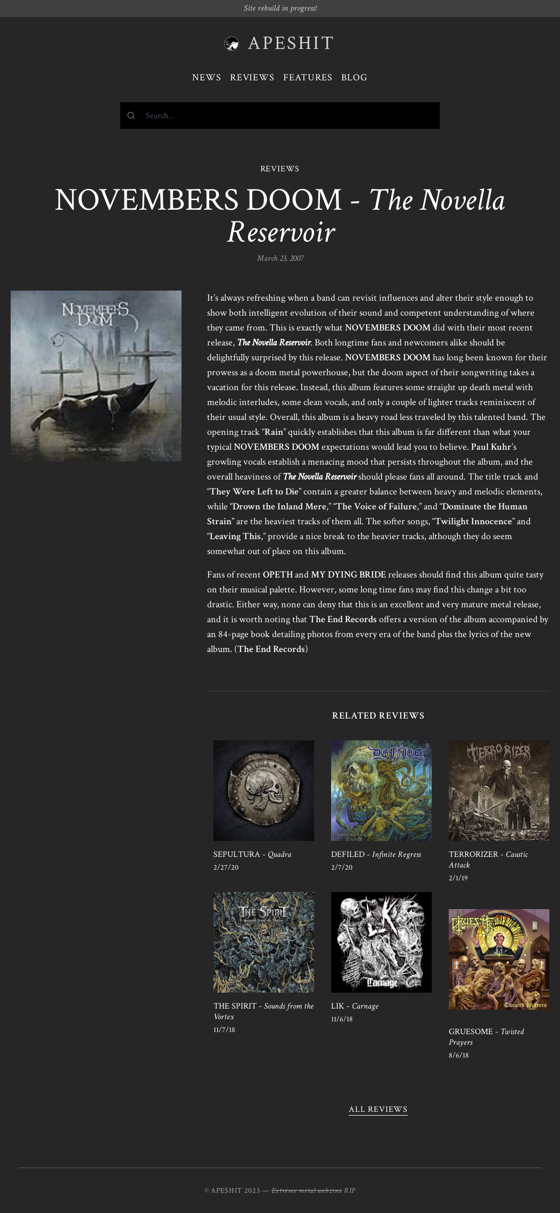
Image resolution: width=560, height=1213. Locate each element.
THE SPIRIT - (263, 1011)
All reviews (378, 1109)
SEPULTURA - (252, 854)
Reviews (252, 77)
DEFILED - (376, 854)
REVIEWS (280, 169)
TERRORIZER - (488, 860)
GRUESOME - (486, 1037)
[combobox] (280, 115)
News (206, 77)
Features (308, 77)
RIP (350, 1190)
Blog (354, 77)
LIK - (354, 1006)
